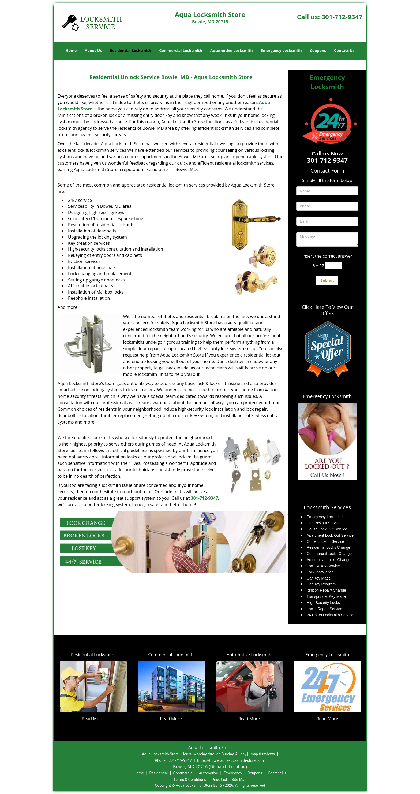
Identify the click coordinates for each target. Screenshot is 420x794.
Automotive (208, 773)
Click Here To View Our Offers (327, 310)
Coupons (318, 50)
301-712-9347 (341, 16)
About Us (93, 50)
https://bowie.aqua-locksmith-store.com (230, 760)
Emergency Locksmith (281, 50)
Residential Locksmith (130, 50)
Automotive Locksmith (231, 50)
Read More (92, 719)
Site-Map (239, 779)
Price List (219, 779)
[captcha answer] (333, 266)
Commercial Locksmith (180, 50)
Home (71, 50)
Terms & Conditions (190, 779)
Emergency (232, 773)
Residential (158, 773)
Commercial (183, 773)
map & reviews (263, 754)
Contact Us (344, 50)
